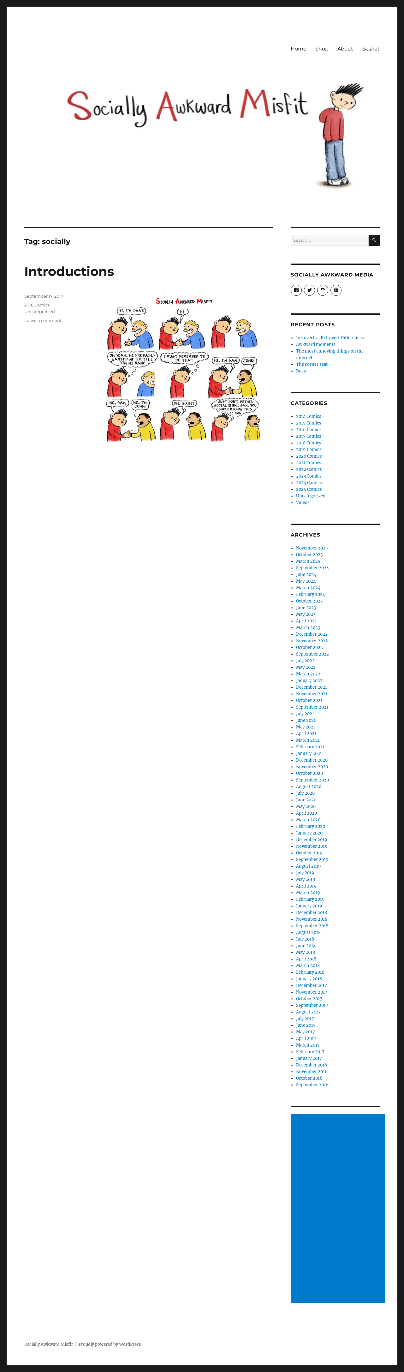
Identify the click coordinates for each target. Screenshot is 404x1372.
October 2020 (309, 773)
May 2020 (306, 806)
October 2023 (309, 601)
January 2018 (309, 979)
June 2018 (306, 945)
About (345, 49)
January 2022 (309, 680)
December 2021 (311, 687)
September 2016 (312, 1085)
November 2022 (312, 641)
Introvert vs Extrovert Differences (330, 338)
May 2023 (305, 614)
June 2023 (306, 607)
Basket (371, 49)
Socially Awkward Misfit (48, 1344)
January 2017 (309, 1058)
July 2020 (305, 793)
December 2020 (312, 760)
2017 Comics (308, 436)
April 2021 (306, 733)
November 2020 (312, 766)
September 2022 (312, 654)
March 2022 (308, 674)
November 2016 (312, 1071)
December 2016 (311, 1065)
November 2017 (311, 992)
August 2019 (308, 866)
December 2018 (311, 912)
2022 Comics (309, 469)
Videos (303, 502)
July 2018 (305, 939)
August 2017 (308, 1012)
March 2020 (308, 820)
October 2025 (309, 554)
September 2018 (312, 926)
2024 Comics (309, 482)
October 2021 (309, 700)
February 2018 (310, 972)
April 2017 (306, 1038)
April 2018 (306, 959)
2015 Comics (308, 423)
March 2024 (308, 588)
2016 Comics (37, 304)
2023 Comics (309, 476)
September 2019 (312, 859)
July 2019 (305, 873)
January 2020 (309, 833)
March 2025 (308, 561)
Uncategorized (39, 311)
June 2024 (306, 574)
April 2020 (306, 813)
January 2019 (309, 906)
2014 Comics (308, 416)
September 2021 (312, 707)
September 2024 (312, 568)
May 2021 (305, 727)
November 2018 (311, 919)
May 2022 (306, 667)
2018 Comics (308, 443)
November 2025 (312, 548)
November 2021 (311, 694)
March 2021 (308, 740)
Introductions (69, 271)
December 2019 (311, 839)
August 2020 (308, 786)
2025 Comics (309, 489)
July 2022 (305, 660)
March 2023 (308, 627)
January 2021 (309, 753)
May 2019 (305, 879)
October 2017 (309, 998)
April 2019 (306, 886)
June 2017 (306, 1025)
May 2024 (306, 581)
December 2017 (311, 985)
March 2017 (308, 1045)
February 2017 (310, 1051)
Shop (322, 49)
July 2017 (305, 1018)
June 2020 (306, 800)
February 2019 (310, 899)
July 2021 (305, 713)
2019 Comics (309, 449)
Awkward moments (316, 344)
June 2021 (306, 720)
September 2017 (312, 1005)
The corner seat (312, 364)
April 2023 (306, 621)
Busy (301, 371)
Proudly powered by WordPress (110, 1344)
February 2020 (310, 826)
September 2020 (312, 780)
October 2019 (309, 853)
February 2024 (310, 594)
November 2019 (312, 846)
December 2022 (312, 634)
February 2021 (310, 747)
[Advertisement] (339, 1209)
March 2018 (308, 965)
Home (298, 49)
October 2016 (309, 1078)
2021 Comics (308, 463)
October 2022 (309, 647)
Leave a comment (43, 320)
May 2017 (305, 1032)
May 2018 (305, 952)
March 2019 (308, 892)
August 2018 (308, 932)
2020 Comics (309, 456)
